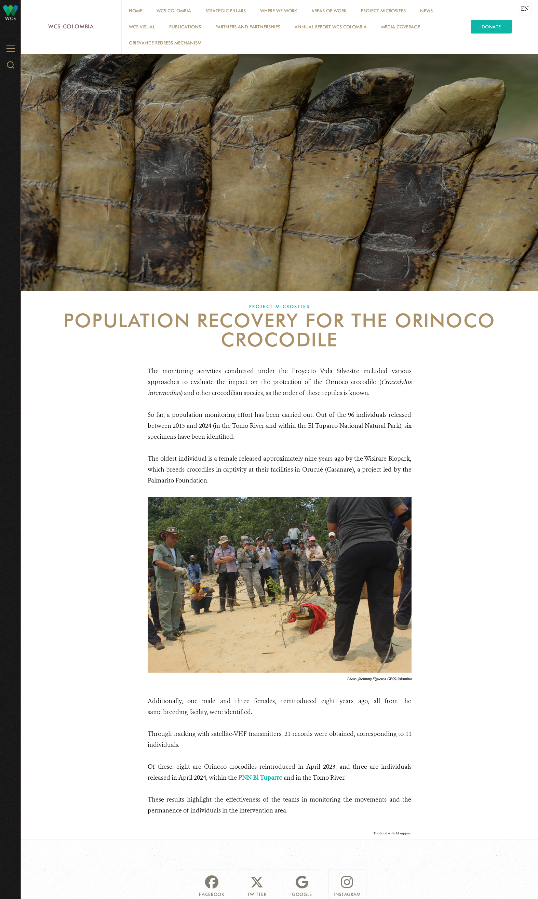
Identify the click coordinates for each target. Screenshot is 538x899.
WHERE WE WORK (278, 10)
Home (135, 10)
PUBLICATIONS (185, 26)
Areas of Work (329, 10)
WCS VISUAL (142, 26)
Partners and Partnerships (247, 26)
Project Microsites (383, 10)
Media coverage (400, 26)
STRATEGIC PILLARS (225, 10)
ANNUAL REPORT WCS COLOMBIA (331, 26)
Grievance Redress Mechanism (165, 42)
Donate (491, 26)
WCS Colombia (71, 26)
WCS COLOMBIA (174, 10)
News (426, 10)
